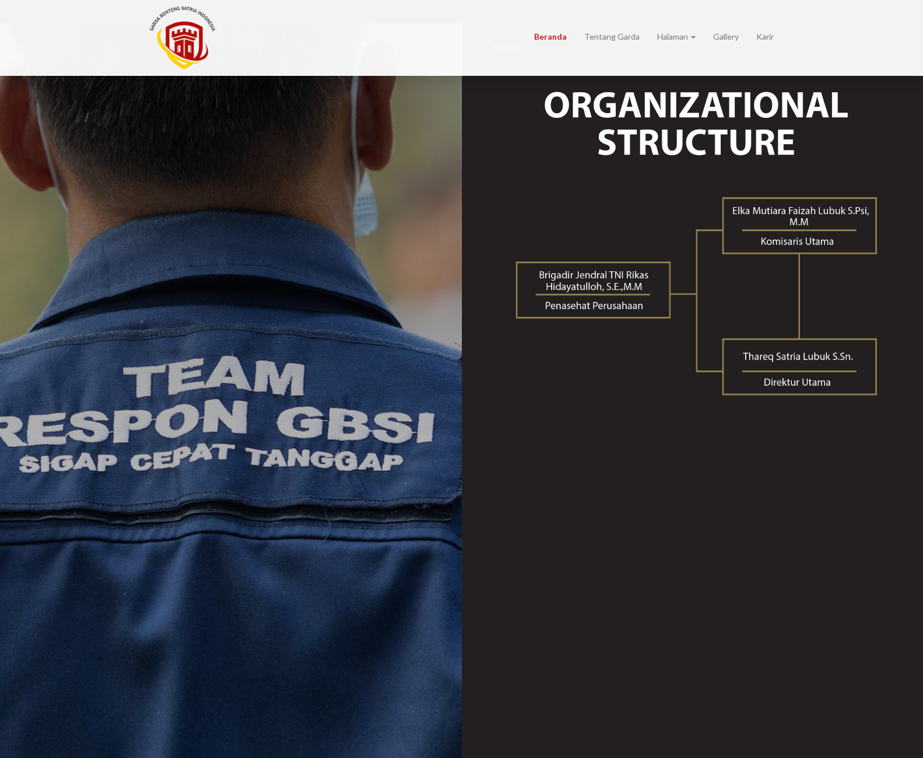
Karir (765, 36)
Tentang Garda (612, 36)
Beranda (550, 36)
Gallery (726, 36)
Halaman (676, 36)
